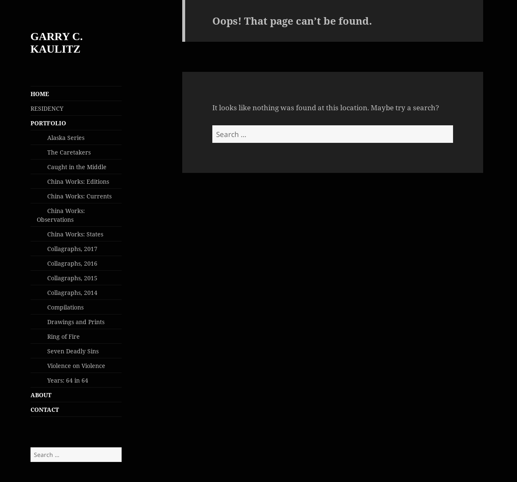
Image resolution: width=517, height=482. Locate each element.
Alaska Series (65, 138)
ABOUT (41, 395)
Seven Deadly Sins (73, 351)
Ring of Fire (63, 336)
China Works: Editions (78, 181)
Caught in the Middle (77, 167)
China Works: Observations (61, 215)
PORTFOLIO (48, 123)
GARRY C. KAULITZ (57, 42)
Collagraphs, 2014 (72, 293)
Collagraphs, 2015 (72, 278)
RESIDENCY (47, 108)
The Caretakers (69, 152)
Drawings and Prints (75, 322)
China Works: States (75, 234)
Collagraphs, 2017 (72, 249)
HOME (40, 94)
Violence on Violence (76, 366)
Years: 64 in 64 (67, 380)
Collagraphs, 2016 (72, 263)
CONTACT (45, 410)
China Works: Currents (79, 196)
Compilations (65, 307)
